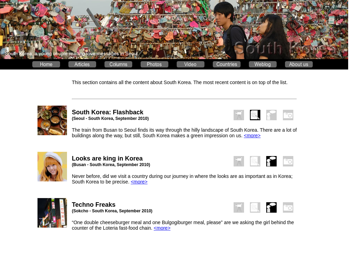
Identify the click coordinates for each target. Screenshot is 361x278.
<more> (252, 135)
